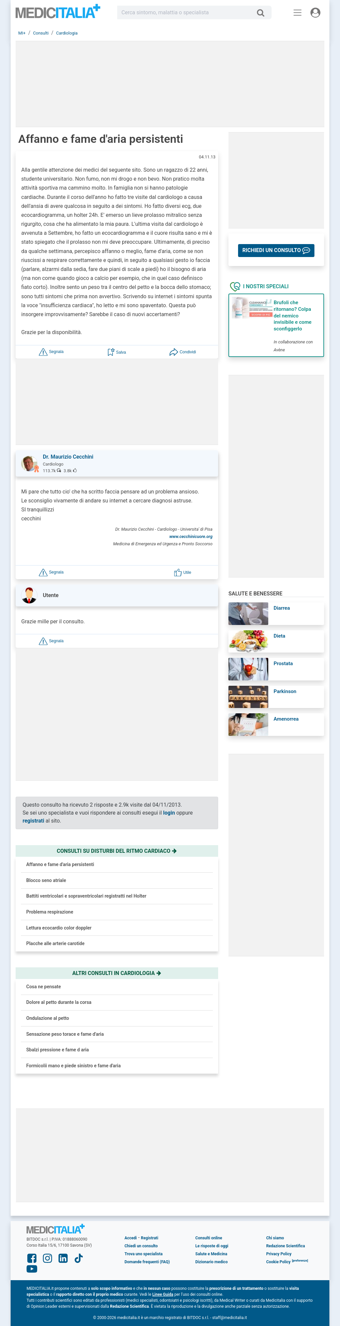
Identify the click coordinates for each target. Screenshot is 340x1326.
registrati (33, 821)
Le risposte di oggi (211, 1246)
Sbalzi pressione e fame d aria (57, 1049)
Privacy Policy (279, 1254)
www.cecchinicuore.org (190, 536)
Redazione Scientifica (285, 1246)
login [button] (169, 813)
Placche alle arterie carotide (55, 943)
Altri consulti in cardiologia (116, 973)
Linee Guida (162, 1294)
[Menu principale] (297, 12)
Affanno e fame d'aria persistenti (60, 864)
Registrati (149, 1238)
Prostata (283, 663)
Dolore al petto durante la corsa (58, 1002)
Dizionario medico (211, 1262)
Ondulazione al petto (47, 1018)
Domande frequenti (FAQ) (147, 1262)
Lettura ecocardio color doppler (59, 927)
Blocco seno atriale (46, 880)
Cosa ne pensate (43, 986)
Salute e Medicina (211, 1254)
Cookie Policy (278, 1262)
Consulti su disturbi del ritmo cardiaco (117, 851)
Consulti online (208, 1238)
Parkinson (285, 691)
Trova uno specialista (144, 1254)
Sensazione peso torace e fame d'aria (65, 1034)
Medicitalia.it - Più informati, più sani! (58, 14)
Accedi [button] (131, 1238)
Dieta (279, 636)
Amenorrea (286, 719)
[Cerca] (263, 13)
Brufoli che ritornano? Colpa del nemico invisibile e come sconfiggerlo (292, 316)
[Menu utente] (315, 12)
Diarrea (282, 608)
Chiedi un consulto (141, 1246)
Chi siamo (275, 1238)
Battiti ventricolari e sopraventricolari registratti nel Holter (86, 896)
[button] (51, 352)
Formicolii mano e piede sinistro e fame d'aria (73, 1065)
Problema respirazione (49, 912)
